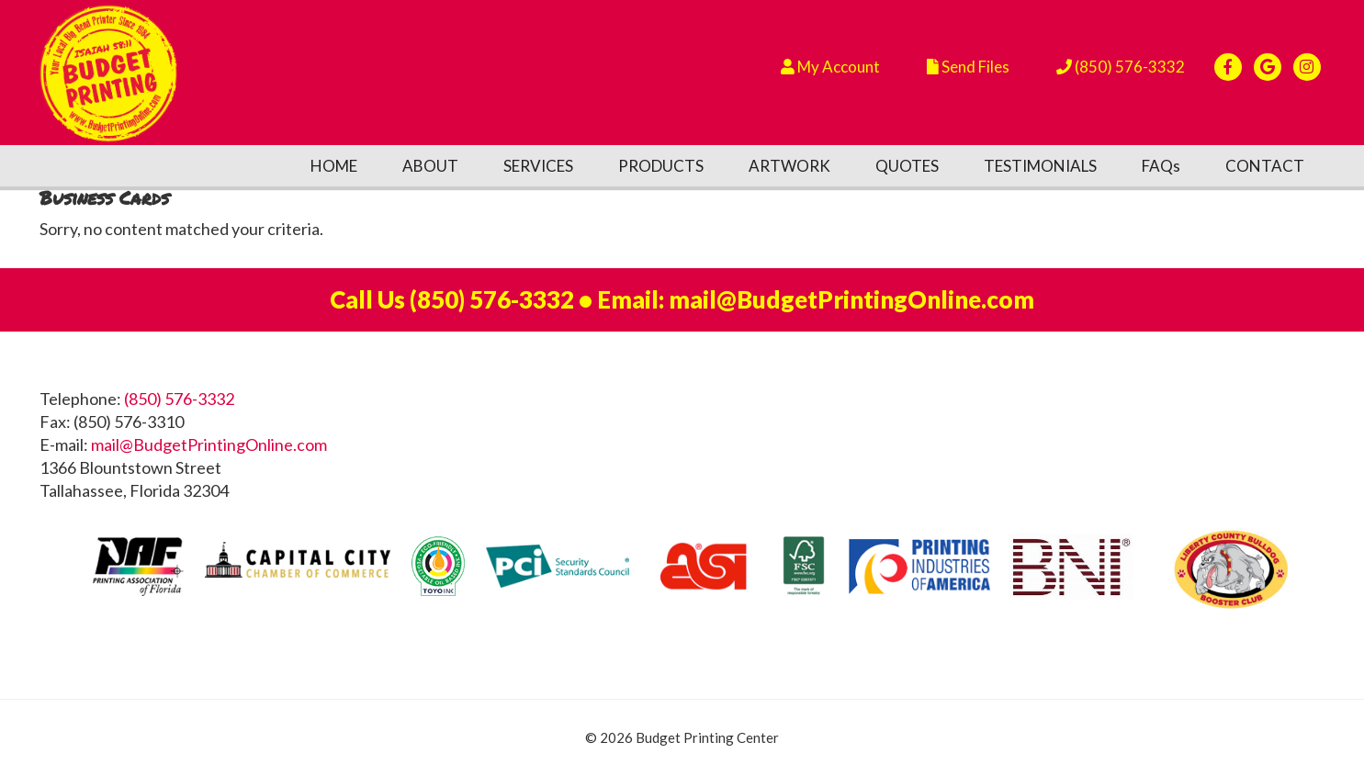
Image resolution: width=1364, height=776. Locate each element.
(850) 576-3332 (492, 299)
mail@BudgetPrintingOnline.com (851, 299)
